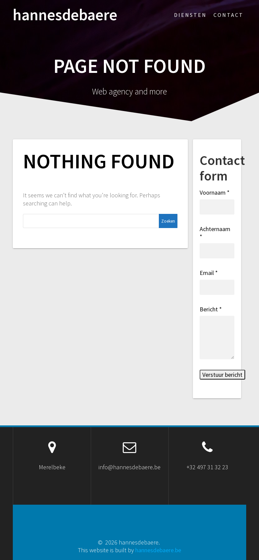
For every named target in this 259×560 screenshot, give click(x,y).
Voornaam (215, 192)
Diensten (190, 14)
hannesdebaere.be (158, 550)
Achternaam (215, 233)
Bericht (211, 309)
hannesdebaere (65, 15)
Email (209, 273)
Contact (228, 14)
